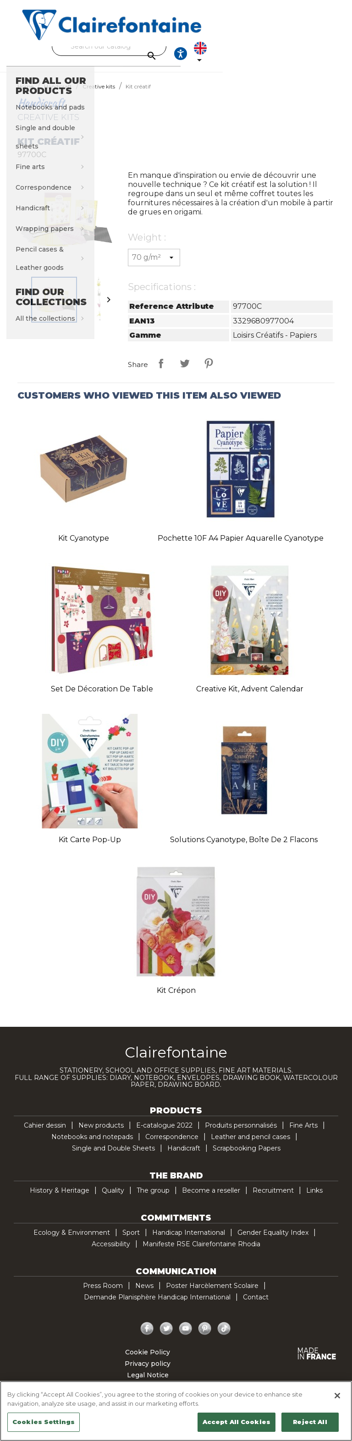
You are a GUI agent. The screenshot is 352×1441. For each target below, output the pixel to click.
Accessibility (111, 1252)
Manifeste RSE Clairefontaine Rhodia (201, 1252)
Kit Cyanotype (83, 546)
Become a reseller (211, 1198)
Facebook (147, 1337)
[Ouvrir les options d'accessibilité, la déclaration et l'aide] (293, 57)
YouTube (185, 1337)
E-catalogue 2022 (164, 1133)
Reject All (310, 1421)
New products (101, 1133)
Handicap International (188, 1241)
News (144, 1294)
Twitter (166, 1337)
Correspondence (171, 1145)
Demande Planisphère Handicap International (157, 1305)
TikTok (224, 1337)
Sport (131, 1241)
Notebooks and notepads (92, 1145)
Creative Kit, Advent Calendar (249, 697)
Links (314, 1198)
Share (161, 371)
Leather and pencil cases (250, 1145)
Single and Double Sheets (113, 1156)
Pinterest (208, 371)
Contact (256, 1305)
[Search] (173, 46)
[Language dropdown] (321, 57)
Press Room (103, 1294)
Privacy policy (147, 1372)
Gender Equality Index (272, 1241)
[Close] (337, 1396)
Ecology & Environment (71, 1241)
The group (153, 1198)
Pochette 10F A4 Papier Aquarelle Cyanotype (241, 546)
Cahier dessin (45, 1133)
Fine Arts (303, 1133)
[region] (176, 1411)
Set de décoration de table (102, 697)
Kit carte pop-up (90, 848)
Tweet (185, 371)
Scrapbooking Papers (246, 1156)
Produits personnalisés (241, 1133)
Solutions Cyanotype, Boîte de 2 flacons (244, 848)
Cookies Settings (43, 1421)
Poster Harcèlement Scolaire (212, 1294)
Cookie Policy (147, 1360)
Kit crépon (176, 998)
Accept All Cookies (236, 1421)
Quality (113, 1198)
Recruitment (273, 1198)
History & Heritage (59, 1198)
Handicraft (183, 1156)
